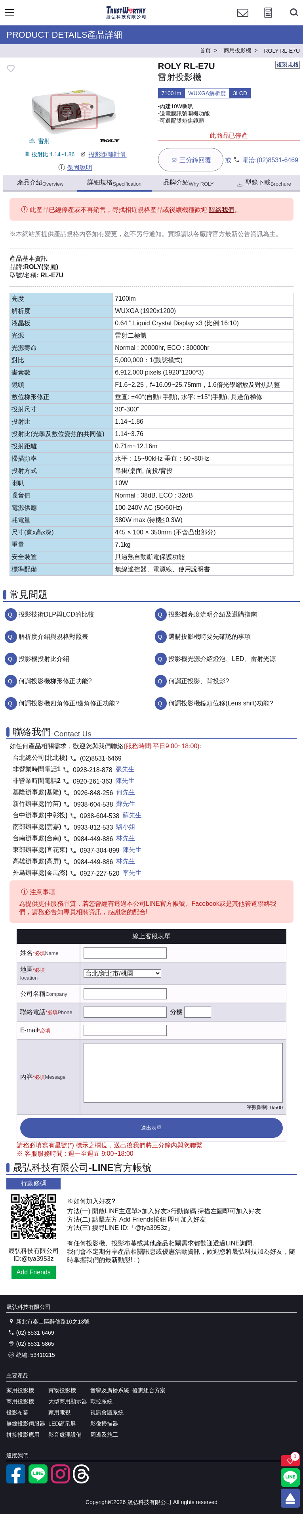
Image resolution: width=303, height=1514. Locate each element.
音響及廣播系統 (109, 1390)
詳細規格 (115, 183)
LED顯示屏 (62, 1423)
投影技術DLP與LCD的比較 (56, 614)
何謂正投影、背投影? (198, 681)
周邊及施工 (104, 1434)
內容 (26, 1076)
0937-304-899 (100, 850)
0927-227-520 (100, 873)
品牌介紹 (189, 183)
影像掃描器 (104, 1423)
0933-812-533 (93, 827)
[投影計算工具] (268, 20)
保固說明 (75, 167)
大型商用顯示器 (67, 1401)
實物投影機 (62, 1390)
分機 (176, 1012)
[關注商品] (290, 1461)
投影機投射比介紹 (44, 658)
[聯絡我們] (242, 20)
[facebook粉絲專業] (15, 1481)
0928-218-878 (92, 770)
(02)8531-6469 (277, 160)
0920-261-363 (92, 781)
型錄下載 (263, 183)
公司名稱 (33, 993)
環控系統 (101, 1401)
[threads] (82, 1481)
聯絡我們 (221, 209)
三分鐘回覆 (190, 159)
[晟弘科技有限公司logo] (126, 17)
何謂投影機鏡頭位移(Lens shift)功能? (220, 703)
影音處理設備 (65, 1434)
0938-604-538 (93, 804)
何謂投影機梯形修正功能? (55, 681)
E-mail (29, 1030)
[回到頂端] (290, 1498)
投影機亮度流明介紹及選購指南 (212, 614)
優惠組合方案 (149, 1390)
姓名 (26, 952)
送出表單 (151, 1128)
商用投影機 (20, 1401)
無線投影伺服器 (25, 1423)
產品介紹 (40, 183)
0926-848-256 (93, 793)
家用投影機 (20, 1390)
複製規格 (287, 64)
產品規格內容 (73, 234)
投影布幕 (17, 1412)
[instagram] (60, 1481)
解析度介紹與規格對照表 (53, 636)
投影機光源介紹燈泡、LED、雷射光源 (222, 658)
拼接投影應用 (23, 1434)
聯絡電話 (33, 1012)
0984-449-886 (93, 839)
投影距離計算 (102, 154)
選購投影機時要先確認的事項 (209, 636)
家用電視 (59, 1412)
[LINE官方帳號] (38, 1481)
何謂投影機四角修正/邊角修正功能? (69, 703)
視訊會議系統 (107, 1412)
